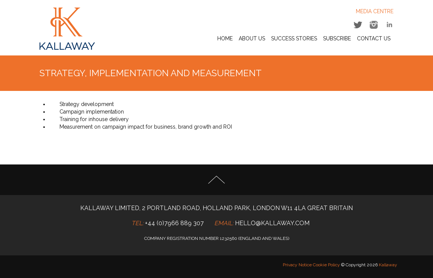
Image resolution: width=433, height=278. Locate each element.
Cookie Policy (326, 264)
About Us (252, 38)
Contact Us (373, 38)
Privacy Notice (297, 264)
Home (225, 38)
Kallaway (388, 264)
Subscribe (337, 38)
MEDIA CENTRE (374, 11)
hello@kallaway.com (272, 223)
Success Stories (294, 38)
